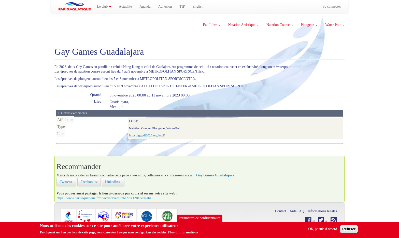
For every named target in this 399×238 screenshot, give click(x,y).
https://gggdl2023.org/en (147, 135)
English (197, 6)
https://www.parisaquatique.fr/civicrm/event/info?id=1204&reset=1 (104, 198)
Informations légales (322, 211)
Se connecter (332, 6)
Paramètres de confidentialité (199, 218)
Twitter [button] (68, 182)
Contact (280, 211)
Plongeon (309, 25)
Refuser (348, 229)
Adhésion (165, 6)
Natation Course (279, 25)
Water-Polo (335, 25)
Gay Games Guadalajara (215, 175)
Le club (104, 6)
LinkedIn (114, 182)
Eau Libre (212, 25)
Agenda (145, 6)
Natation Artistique (243, 25)
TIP (182, 6)
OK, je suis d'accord (322, 229)
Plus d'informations (183, 232)
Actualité (125, 6)
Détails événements (73, 113)
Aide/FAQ (297, 211)
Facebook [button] (91, 182)
